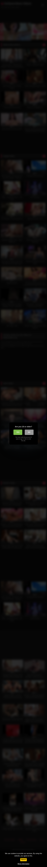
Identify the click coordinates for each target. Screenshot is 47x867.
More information (23, 864)
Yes (17, 432)
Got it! (23, 859)
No (29, 432)
